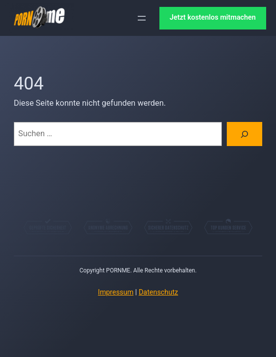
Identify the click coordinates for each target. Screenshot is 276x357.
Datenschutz (158, 292)
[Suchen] (244, 134)
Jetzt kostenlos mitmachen (213, 17)
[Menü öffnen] (142, 18)
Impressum (115, 292)
